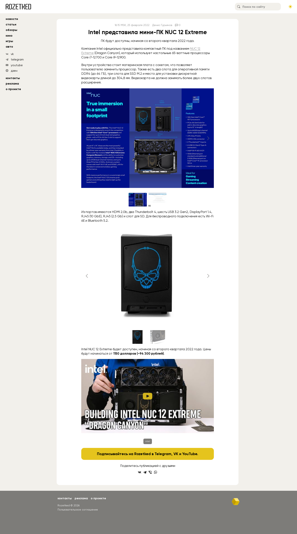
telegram (17, 59)
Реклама (12, 83)
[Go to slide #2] (157, 200)
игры (9, 41)
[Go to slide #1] (138, 200)
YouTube (189, 454)
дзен (14, 70)
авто (9, 46)
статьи (11, 24)
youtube (17, 65)
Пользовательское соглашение (78, 509)
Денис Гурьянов (162, 25)
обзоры (11, 30)
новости (12, 19)
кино (9, 35)
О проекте (13, 89)
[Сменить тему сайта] (290, 6)
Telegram (163, 454)
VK (176, 454)
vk (12, 54)
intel (147, 441)
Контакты (13, 78)
